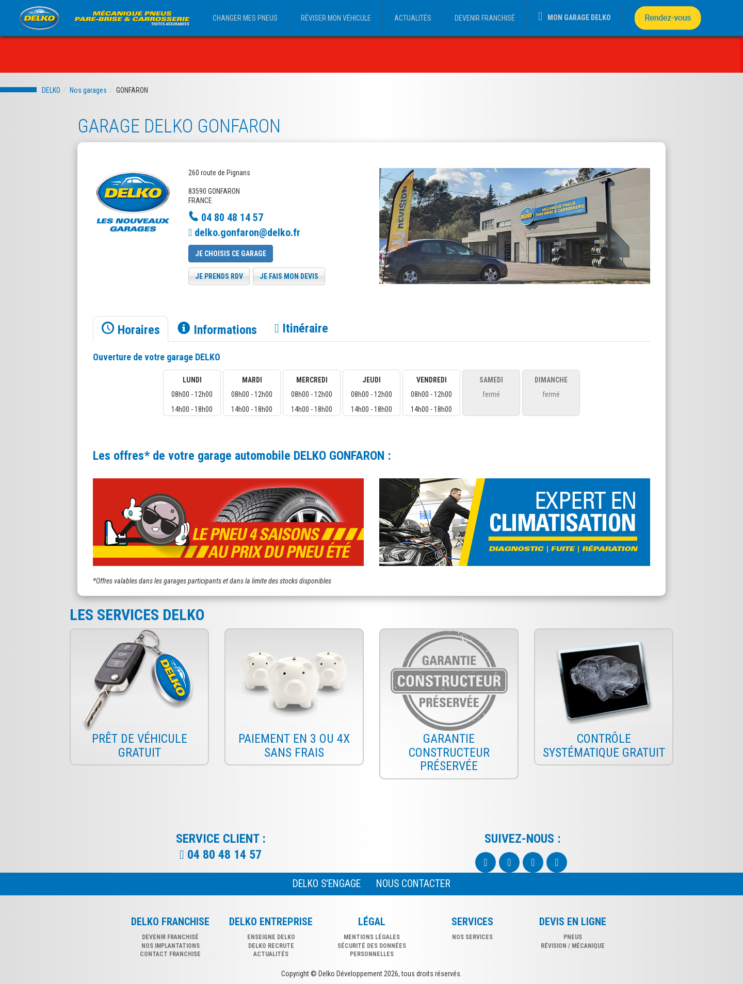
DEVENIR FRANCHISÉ (485, 18)
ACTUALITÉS (412, 18)
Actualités (270, 954)
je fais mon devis (289, 276)
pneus (572, 937)
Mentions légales (372, 937)
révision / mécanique (573, 945)
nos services (472, 937)
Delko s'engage (327, 884)
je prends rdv (219, 276)
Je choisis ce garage (230, 253)
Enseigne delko (271, 937)
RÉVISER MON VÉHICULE (336, 18)
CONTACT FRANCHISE (170, 954)
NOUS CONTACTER (413, 884)
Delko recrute (271, 945)
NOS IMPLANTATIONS (170, 945)
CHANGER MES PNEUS (245, 18)
